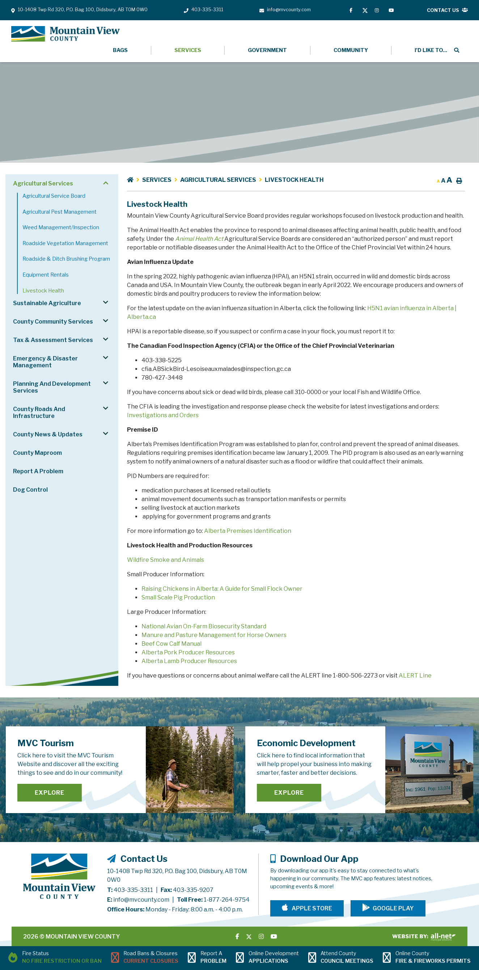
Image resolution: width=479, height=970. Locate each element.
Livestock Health (294, 179)
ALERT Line (415, 675)
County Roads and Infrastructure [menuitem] (39, 412)
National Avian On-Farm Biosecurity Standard (203, 626)
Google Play (393, 908)
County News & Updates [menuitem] (47, 434)
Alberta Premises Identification (247, 530)
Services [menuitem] (187, 50)
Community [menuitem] (351, 50)
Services (156, 179)
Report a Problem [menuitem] (38, 471)
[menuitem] (429, 50)
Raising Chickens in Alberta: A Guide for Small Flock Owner (221, 588)
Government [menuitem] (267, 50)
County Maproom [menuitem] (37, 452)
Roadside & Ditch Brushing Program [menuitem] (66, 259)
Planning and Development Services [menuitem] (52, 387)
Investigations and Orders (163, 415)
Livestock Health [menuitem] (43, 290)
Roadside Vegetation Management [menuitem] (65, 243)
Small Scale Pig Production (178, 597)
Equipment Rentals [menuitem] (45, 275)
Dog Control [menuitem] (30, 489)
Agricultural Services (218, 179)
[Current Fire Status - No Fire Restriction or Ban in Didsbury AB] (55, 958)
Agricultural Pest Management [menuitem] (59, 212)
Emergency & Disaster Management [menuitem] (45, 362)
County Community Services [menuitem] (53, 321)
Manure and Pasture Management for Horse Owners (214, 635)
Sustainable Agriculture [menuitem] (47, 303)
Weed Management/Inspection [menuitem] (60, 227)
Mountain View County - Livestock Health (65, 34)
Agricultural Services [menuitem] (43, 183)
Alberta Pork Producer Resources (188, 652)
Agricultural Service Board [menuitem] (53, 196)
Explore (49, 792)
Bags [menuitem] (120, 50)
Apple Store (311, 908)
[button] (105, 183)
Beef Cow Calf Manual (171, 643)
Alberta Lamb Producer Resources (189, 661)
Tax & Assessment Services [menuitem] (53, 340)
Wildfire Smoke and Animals (165, 559)
